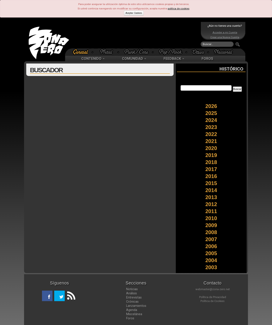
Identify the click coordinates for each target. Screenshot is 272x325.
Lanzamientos (136, 305)
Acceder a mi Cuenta (225, 32)
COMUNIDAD (134, 59)
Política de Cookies (213, 301)
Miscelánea (134, 314)
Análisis (131, 293)
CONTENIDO (93, 59)
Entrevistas (134, 297)
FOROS (207, 59)
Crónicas (132, 301)
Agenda (131, 310)
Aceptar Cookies (134, 13)
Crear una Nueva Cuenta (224, 37)
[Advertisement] (134, 35)
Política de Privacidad (212, 297)
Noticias (132, 289)
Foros (130, 318)
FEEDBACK (174, 59)
